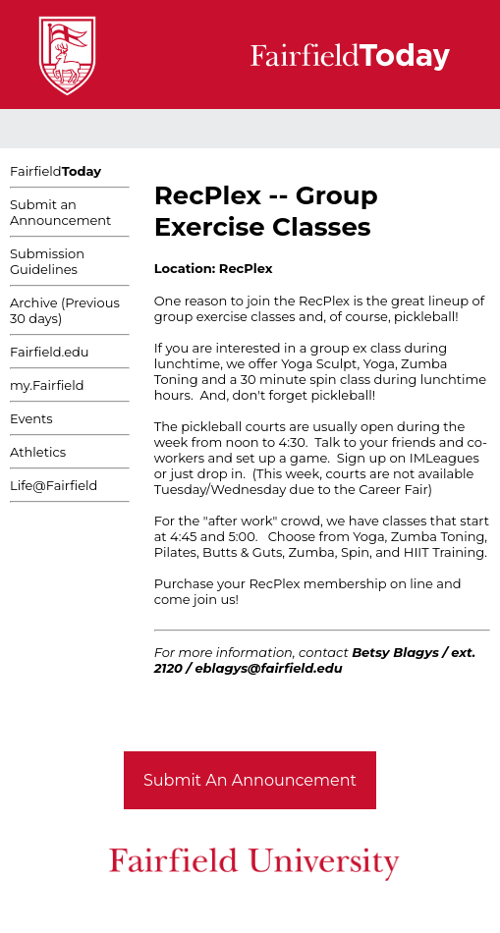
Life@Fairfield (53, 485)
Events (31, 418)
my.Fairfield (47, 385)
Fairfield (55, 171)
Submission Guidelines (47, 261)
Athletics (38, 452)
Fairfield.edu (49, 351)
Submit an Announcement (60, 212)
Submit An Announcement (250, 780)
